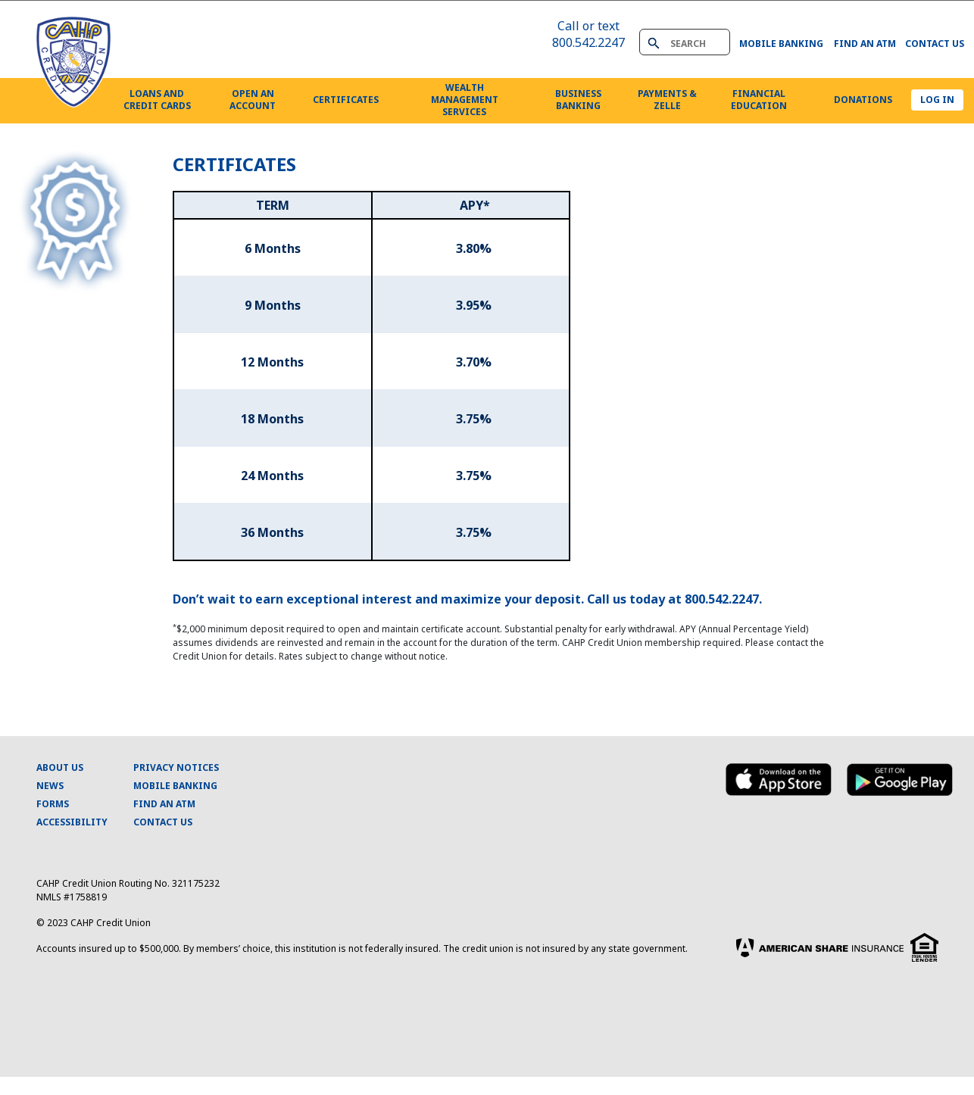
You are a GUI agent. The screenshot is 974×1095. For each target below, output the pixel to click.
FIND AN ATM (164, 803)
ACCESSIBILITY (72, 822)
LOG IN (937, 99)
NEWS (50, 785)
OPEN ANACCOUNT (252, 99)
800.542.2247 (588, 42)
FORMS (52, 803)
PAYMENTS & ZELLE (667, 99)
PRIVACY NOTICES (176, 767)
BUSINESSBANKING (578, 99)
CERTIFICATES (346, 99)
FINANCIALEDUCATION (759, 99)
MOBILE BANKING (175, 785)
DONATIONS (863, 99)
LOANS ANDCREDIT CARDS (157, 99)
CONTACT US (162, 822)
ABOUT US (59, 767)
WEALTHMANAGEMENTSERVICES (464, 99)
